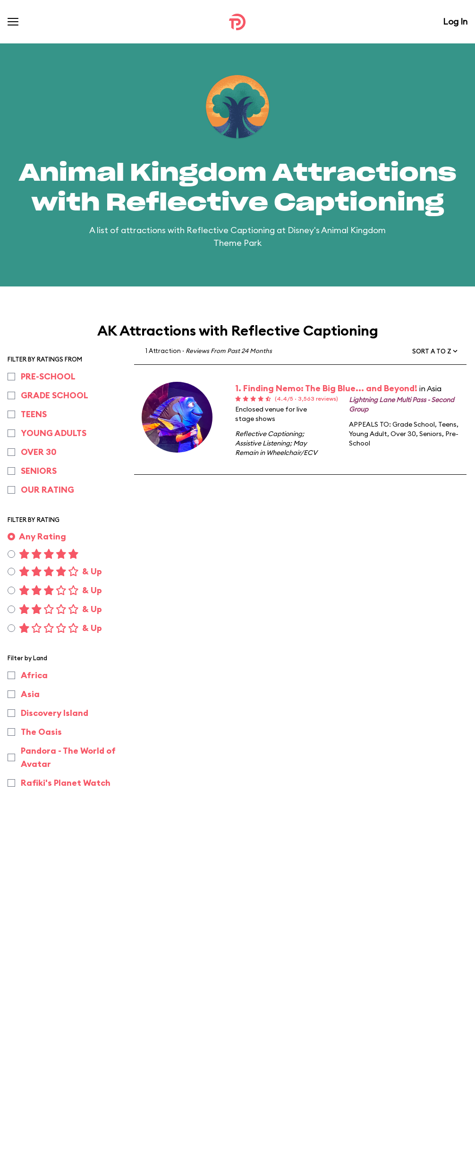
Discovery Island (54, 712)
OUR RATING (47, 489)
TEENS (34, 414)
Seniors (430, 433)
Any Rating (42, 536)
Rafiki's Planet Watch (65, 782)
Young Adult (368, 433)
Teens (447, 424)
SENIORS (39, 470)
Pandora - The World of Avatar (68, 757)
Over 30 (403, 433)
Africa (34, 675)
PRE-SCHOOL (48, 376)
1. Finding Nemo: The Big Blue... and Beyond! (326, 388)
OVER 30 (39, 451)
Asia (30, 694)
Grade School (413, 424)
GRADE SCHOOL (54, 395)
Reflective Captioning (268, 433)
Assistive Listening (262, 443)
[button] (435, 351)
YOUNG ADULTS (53, 433)
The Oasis (41, 731)
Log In (455, 21)
